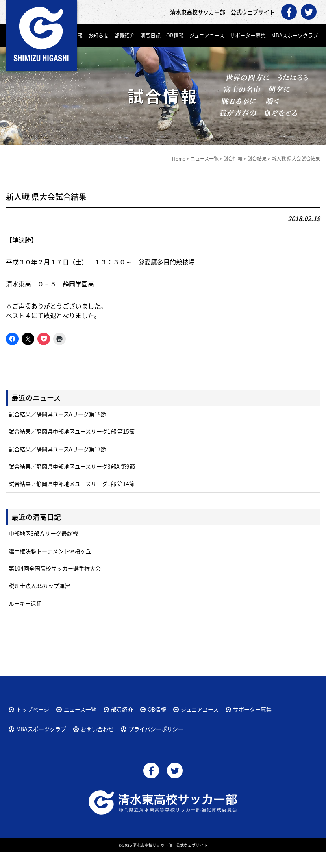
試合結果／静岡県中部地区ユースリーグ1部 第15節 (72, 431)
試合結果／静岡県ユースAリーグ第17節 (57, 449)
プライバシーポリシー (155, 729)
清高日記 (150, 35)
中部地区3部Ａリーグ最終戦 (43, 533)
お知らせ (98, 35)
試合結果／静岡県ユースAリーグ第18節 (57, 414)
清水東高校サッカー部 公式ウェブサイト (170, 845)
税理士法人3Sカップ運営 (39, 586)
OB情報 (175, 35)
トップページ (32, 709)
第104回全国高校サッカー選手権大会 (55, 568)
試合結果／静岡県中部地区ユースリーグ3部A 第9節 (72, 466)
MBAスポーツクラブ (294, 35)
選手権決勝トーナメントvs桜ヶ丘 (50, 551)
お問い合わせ (97, 729)
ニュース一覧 (80, 709)
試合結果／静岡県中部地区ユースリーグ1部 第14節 (72, 484)
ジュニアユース (206, 35)
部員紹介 (124, 35)
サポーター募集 (248, 35)
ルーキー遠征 (25, 603)
